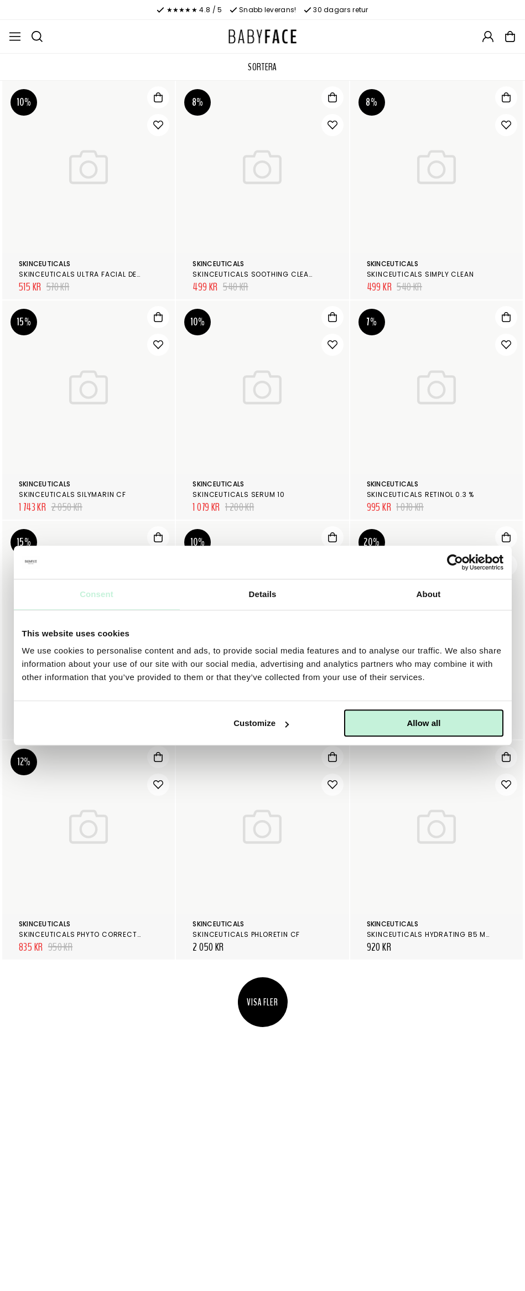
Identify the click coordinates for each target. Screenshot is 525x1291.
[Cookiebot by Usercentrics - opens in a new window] (455, 562)
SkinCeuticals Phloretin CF (246, 934)
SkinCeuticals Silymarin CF (72, 494)
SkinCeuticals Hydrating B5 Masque (438, 934)
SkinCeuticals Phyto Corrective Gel (91, 934)
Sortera (262, 66)
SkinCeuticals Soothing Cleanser (260, 274)
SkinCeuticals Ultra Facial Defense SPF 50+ (104, 274)
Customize (261, 723)
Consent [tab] (96, 594)
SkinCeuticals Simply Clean (420, 274)
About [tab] (429, 594)
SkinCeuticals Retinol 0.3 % (421, 494)
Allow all (424, 723)
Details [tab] (263, 594)
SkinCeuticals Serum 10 (239, 494)
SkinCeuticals (44, 263)
